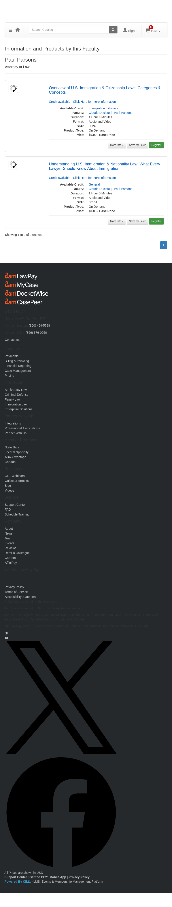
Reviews (11, 548)
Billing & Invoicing (17, 361)
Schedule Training (17, 514)
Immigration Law (16, 404)
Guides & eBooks (17, 481)
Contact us (12, 339)
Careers (10, 558)
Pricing (9, 375)
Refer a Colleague (17, 553)
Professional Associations (22, 428)
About (9, 528)
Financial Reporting (18, 366)
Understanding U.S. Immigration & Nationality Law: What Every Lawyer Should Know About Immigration (104, 166)
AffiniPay (11, 562)
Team (8, 538)
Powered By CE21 (18, 881)
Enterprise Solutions (18, 409)
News (9, 533)
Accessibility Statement (21, 597)
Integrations (13, 423)
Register (156, 145)
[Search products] (113, 29)
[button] (10, 29)
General (113, 108)
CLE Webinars (15, 476)
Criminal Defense (16, 394)
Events (9, 543)
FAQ (8, 509)
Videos (9, 490)
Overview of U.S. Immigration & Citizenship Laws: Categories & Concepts (105, 90)
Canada (10, 462)
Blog (8, 485)
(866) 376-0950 (36, 332)
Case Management (18, 370)
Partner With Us (16, 433)
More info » (116, 145)
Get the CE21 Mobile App (47, 877)
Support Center (15, 504)
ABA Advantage (15, 457)
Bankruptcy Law (16, 389)
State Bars (12, 447)
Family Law (13, 399)
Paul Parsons (123, 112)
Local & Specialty (16, 452)
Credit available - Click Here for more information (82, 101)
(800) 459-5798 (39, 325)
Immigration (97, 108)
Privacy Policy (14, 587)
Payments (12, 356)
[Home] (17, 29)
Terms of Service (16, 592)
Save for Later (137, 145)
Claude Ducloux (100, 112)
